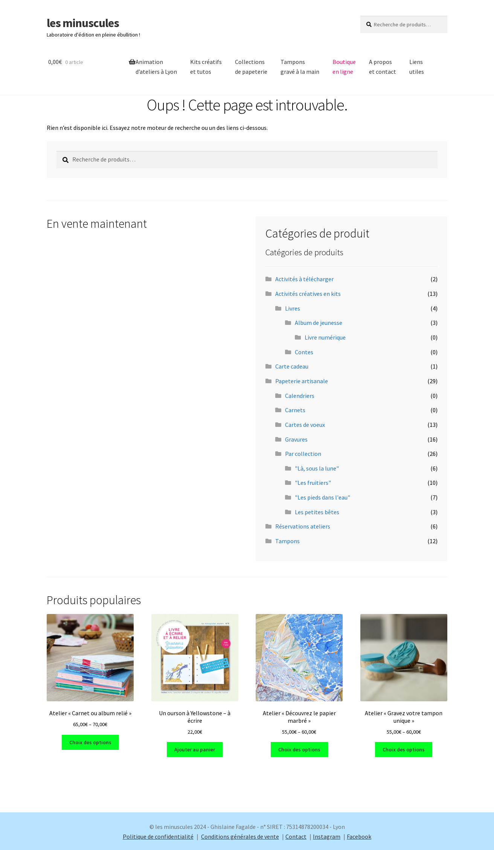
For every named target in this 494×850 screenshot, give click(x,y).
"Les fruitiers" (313, 482)
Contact (295, 836)
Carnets (295, 410)
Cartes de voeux (305, 424)
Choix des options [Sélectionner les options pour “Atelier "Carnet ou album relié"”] (90, 742)
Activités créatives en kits (308, 293)
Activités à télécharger (304, 279)
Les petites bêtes (317, 512)
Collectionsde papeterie (251, 66)
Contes (304, 352)
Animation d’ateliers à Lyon (156, 66)
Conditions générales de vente (240, 836)
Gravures (296, 439)
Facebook (359, 836)
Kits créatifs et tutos (206, 66)
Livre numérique (325, 337)
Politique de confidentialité (158, 836)
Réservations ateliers (302, 526)
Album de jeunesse (318, 322)
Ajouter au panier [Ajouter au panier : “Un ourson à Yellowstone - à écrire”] (194, 749)
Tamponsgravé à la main (300, 66)
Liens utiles (416, 66)
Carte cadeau (291, 366)
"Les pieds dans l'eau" (322, 497)
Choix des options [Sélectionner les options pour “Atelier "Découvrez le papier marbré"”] (299, 749)
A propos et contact (382, 66)
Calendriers (299, 395)
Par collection (303, 453)
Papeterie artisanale (301, 381)
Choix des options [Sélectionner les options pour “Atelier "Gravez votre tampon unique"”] (404, 749)
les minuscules (83, 22)
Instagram (326, 836)
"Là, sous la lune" (317, 468)
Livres (292, 308)
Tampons (287, 541)
